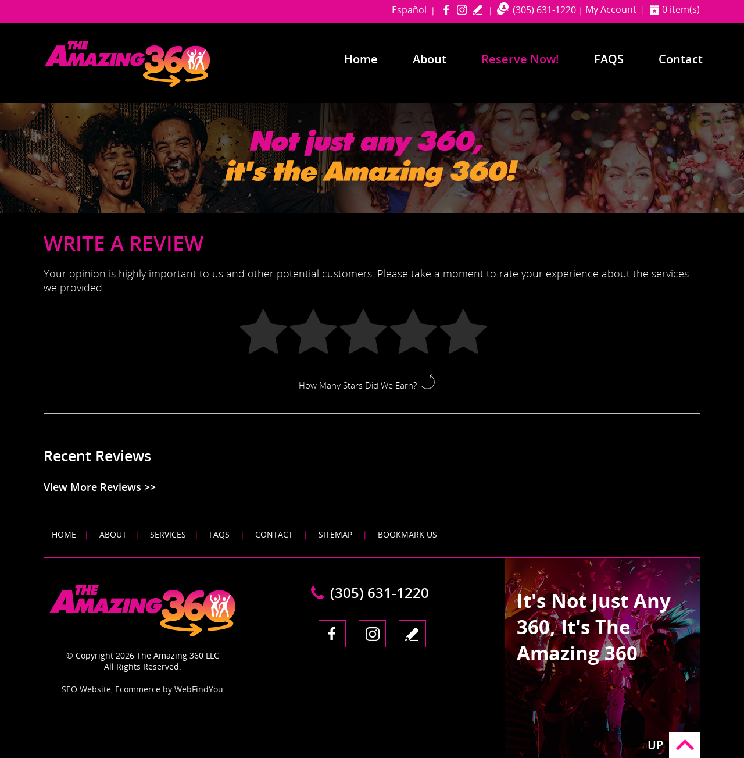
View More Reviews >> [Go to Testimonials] (100, 487)
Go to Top (684, 745)
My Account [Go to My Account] (610, 9)
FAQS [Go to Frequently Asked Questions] (609, 59)
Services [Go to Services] (168, 534)
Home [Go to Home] (361, 59)
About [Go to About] (429, 59)
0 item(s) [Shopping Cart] (681, 9)
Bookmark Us (407, 534)
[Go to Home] (149, 84)
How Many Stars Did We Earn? (358, 384)
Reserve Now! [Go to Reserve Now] (520, 59)
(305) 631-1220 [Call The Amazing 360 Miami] (544, 9)
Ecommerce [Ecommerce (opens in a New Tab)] (137, 689)
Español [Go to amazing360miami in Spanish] (409, 9)
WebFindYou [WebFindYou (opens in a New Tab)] (198, 689)
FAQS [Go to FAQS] (219, 534)
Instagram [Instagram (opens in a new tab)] (462, 9)
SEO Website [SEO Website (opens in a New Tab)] (86, 689)
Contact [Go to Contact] (681, 59)
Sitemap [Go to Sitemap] (335, 534)
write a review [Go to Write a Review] (477, 9)
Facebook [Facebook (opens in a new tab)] (446, 9)
